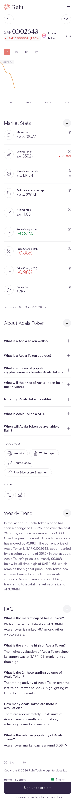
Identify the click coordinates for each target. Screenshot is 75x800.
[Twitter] (9, 495)
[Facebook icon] (18, 762)
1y (36, 51)
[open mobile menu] (68, 7)
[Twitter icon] (5, 762)
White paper (44, 453)
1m (27, 51)
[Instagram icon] (24, 762)
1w (16, 51)
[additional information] (69, 132)
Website (15, 453)
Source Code (19, 462)
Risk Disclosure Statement (27, 472)
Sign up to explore (37, 787)
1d (7, 51)
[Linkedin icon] (12, 762)
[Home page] (13, 7)
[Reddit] (20, 495)
